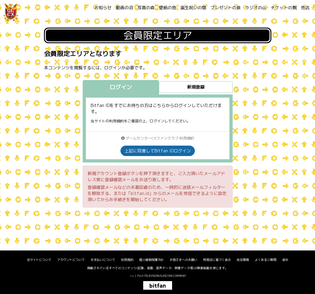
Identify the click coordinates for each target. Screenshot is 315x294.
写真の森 (146, 7)
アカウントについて (71, 260)
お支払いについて (103, 260)
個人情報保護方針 (151, 260)
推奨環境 (243, 260)
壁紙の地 (167, 7)
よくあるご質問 (265, 260)
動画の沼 (124, 7)
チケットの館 (284, 7)
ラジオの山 (255, 7)
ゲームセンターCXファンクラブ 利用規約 (157, 138)
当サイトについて (39, 260)
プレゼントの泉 (226, 7)
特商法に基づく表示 (217, 260)
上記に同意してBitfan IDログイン (157, 151)
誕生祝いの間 (193, 7)
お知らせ (103, 7)
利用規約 (127, 260)
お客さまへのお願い (183, 260)
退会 (285, 260)
